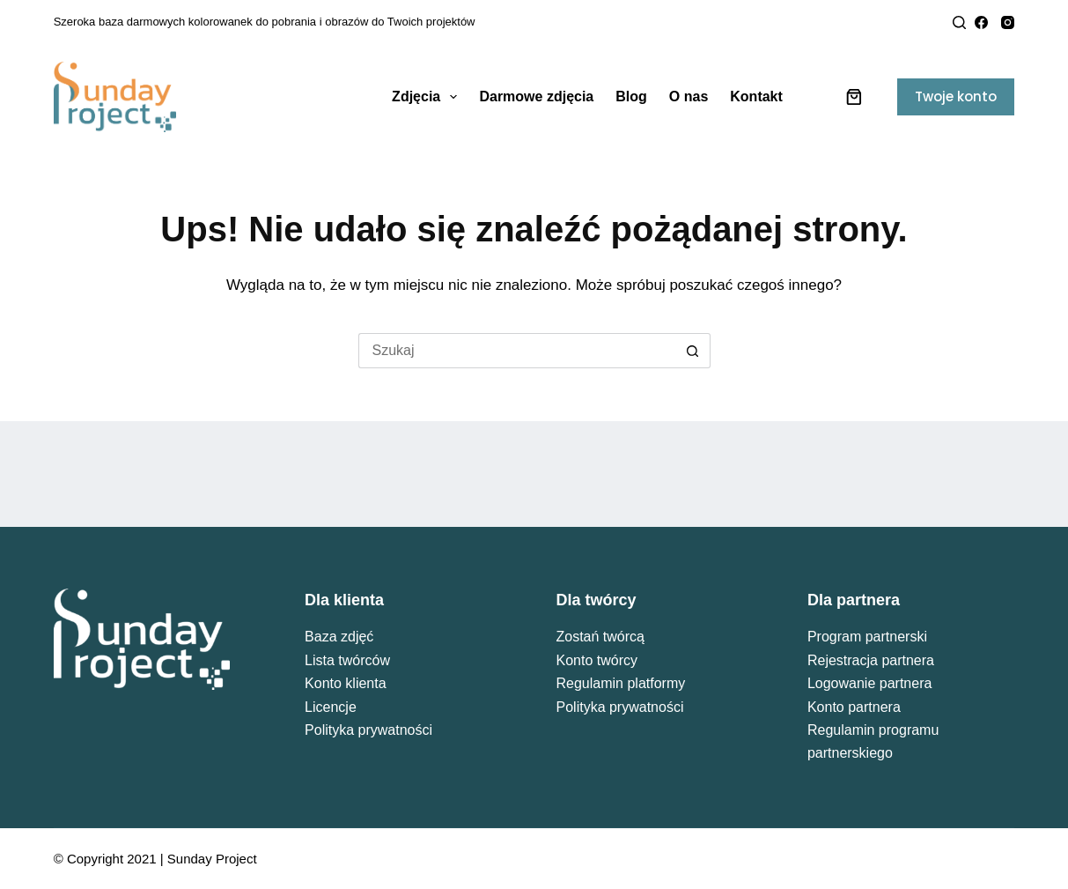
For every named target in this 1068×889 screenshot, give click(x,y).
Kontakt (756, 96)
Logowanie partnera (869, 683)
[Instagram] (1007, 22)
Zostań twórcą (600, 636)
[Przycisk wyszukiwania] (693, 350)
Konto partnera (854, 707)
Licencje (331, 707)
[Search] (959, 22)
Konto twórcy (596, 660)
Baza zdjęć (339, 636)
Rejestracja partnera (870, 660)
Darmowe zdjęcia (536, 96)
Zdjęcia (428, 96)
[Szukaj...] (516, 350)
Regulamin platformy (621, 683)
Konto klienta (346, 683)
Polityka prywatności (368, 729)
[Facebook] (981, 22)
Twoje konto (956, 96)
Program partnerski (867, 636)
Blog (631, 96)
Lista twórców (347, 660)
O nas (688, 96)
